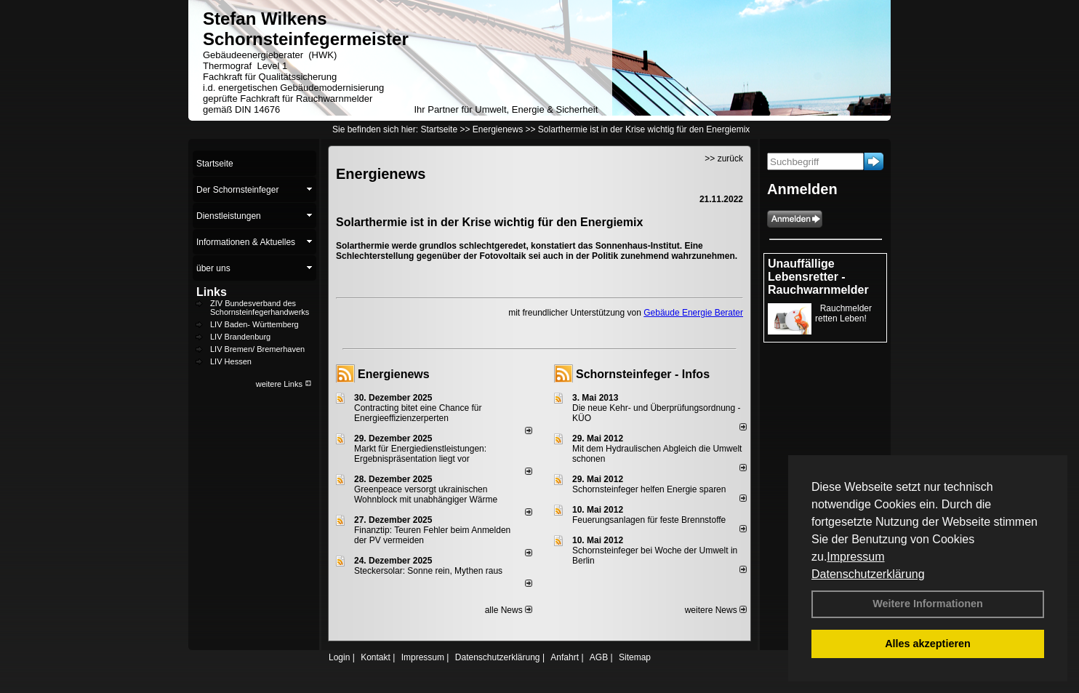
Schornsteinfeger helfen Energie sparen (649, 489)
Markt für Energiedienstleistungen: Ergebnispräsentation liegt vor (420, 454)
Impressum (855, 556)
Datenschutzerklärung (868, 574)
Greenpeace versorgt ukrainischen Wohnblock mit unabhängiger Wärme (425, 494)
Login (339, 657)
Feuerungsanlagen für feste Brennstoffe (649, 520)
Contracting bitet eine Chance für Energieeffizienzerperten (417, 413)
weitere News (716, 610)
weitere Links (284, 384)
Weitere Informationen (928, 603)
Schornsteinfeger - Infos (643, 374)
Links (211, 292)
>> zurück (724, 158)
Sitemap (635, 657)
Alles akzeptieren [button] (928, 643)
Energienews (394, 374)
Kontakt (375, 657)
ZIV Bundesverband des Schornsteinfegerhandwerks (259, 307)
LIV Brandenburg (240, 336)
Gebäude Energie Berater (693, 313)
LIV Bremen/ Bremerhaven (257, 349)
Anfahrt (564, 657)
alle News (508, 610)
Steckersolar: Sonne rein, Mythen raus (428, 571)
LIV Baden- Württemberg (254, 324)
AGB (599, 657)
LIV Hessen (231, 361)
